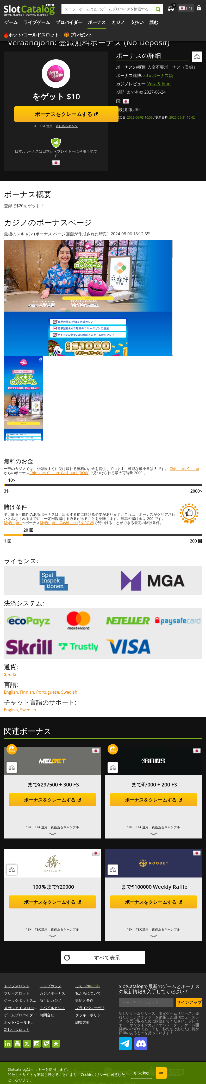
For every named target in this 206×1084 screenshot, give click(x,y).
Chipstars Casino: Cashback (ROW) (59, 472)
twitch (46, 1041)
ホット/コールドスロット (33, 35)
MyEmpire (13, 522)
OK (161, 1073)
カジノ (118, 22)
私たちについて (88, 993)
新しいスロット (16, 1029)
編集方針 (82, 1022)
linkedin (8, 1041)
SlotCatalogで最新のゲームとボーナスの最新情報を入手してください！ (159, 989)
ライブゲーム (36, 22)
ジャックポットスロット (24, 1000)
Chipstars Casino (184, 468)
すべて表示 (107, 957)
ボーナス (97, 22)
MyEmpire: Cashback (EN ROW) (67, 522)
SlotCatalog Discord (140, 1041)
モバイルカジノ (52, 1007)
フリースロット (16, 993)
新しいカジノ (50, 1000)
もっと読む (141, 1073)
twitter (27, 1041)
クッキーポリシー (89, 1014)
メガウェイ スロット (21, 1007)
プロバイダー (69, 22)
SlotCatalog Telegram (125, 1041)
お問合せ (47, 1014)
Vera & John (159, 84)
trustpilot (56, 1041)
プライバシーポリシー (93, 1007)
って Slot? (87, 985)
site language (181, 7)
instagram (37, 1041)
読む (153, 22)
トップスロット (16, 985)
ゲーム (11, 22)
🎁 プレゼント (78, 35)
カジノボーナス (52, 993)
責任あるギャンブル (70, 126)
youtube (17, 1041)
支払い (137, 22)
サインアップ (189, 1002)
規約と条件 (84, 1000)
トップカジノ (50, 985)
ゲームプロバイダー (20, 1014)
